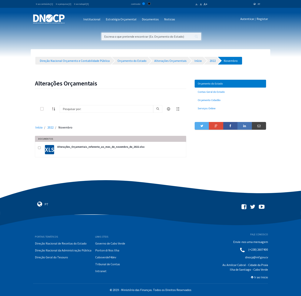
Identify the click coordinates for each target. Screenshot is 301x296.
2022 (50, 127)
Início (39, 127)
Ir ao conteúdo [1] (44, 3)
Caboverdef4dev (105, 257)
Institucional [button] (91, 19)
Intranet (101, 271)
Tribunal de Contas (107, 264)
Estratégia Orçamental (121, 19)
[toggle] (48, 109)
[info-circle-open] (168, 109)
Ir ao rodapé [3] (81, 3)
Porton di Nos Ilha (107, 250)
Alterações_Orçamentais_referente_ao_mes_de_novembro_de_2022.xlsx (101, 146)
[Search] (106, 109)
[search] (157, 109)
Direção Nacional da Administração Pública (63, 250)
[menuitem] (230, 84)
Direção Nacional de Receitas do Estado (61, 243)
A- (197, 4)
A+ (206, 4)
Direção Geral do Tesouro (51, 257)
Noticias (169, 19)
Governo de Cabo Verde (110, 243)
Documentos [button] (150, 19)
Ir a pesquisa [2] (63, 3)
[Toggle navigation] (70, 19)
